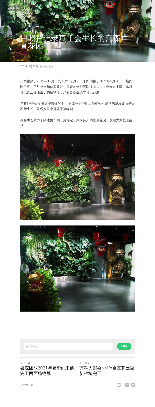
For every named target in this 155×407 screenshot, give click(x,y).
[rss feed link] (133, 385)
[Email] (127, 385)
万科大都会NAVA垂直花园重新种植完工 (106, 370)
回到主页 (14, 8)
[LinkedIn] (119, 385)
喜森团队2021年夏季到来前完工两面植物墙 (47, 370)
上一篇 (25, 363)
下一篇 (84, 363)
